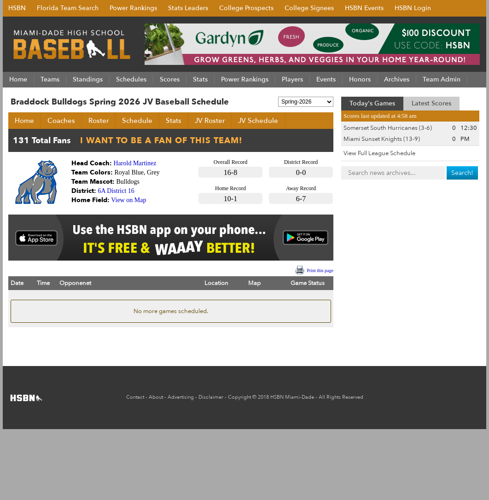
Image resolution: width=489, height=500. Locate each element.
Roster (98, 120)
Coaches (61, 120)
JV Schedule (258, 120)
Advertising (181, 397)
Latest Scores (431, 103)
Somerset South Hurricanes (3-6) (387, 128)
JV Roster (210, 120)
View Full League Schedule (379, 153)
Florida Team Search (68, 8)
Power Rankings (133, 8)
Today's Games (372, 103)
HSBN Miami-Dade (292, 397)
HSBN (17, 8)
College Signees (309, 8)
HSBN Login (413, 8)
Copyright (239, 397)
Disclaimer (210, 397)
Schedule (137, 120)
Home (24, 120)
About (156, 397)
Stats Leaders (188, 8)
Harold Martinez (135, 163)
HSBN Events (364, 8)
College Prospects (246, 8)
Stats (173, 120)
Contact (135, 397)
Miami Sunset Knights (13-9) (381, 139)
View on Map (128, 200)
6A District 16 (116, 190)
